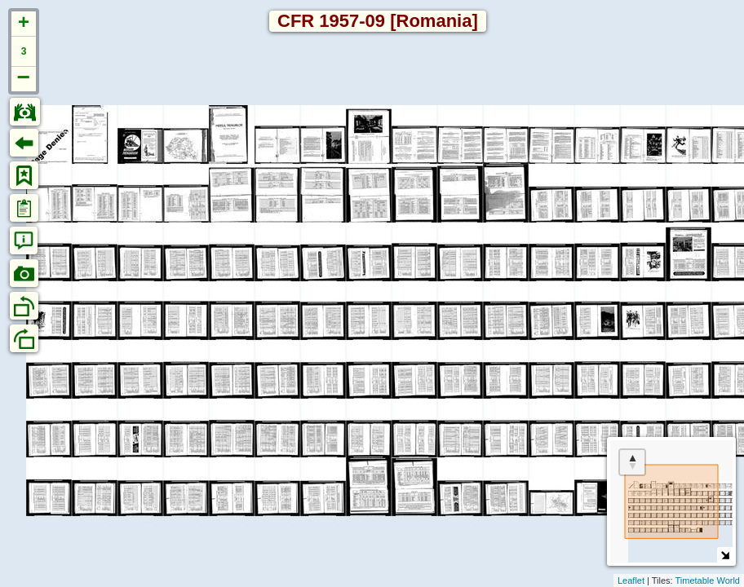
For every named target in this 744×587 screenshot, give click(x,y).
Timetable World (707, 580)
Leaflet (631, 580)
